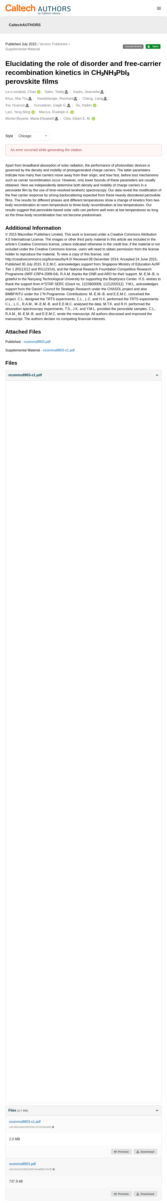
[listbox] (32, 136)
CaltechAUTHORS (25, 25)
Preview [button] (121, 1151)
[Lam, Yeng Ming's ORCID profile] (32, 112)
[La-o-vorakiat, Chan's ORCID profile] (38, 91)
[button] (83, 375)
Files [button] (83, 1110)
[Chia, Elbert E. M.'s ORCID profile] (93, 118)
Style (9, 136)
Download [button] (145, 1151)
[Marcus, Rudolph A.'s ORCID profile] (71, 112)
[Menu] (159, 8)
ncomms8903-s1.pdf (59, 350)
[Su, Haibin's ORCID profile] (94, 105)
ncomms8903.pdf (37, 342)
